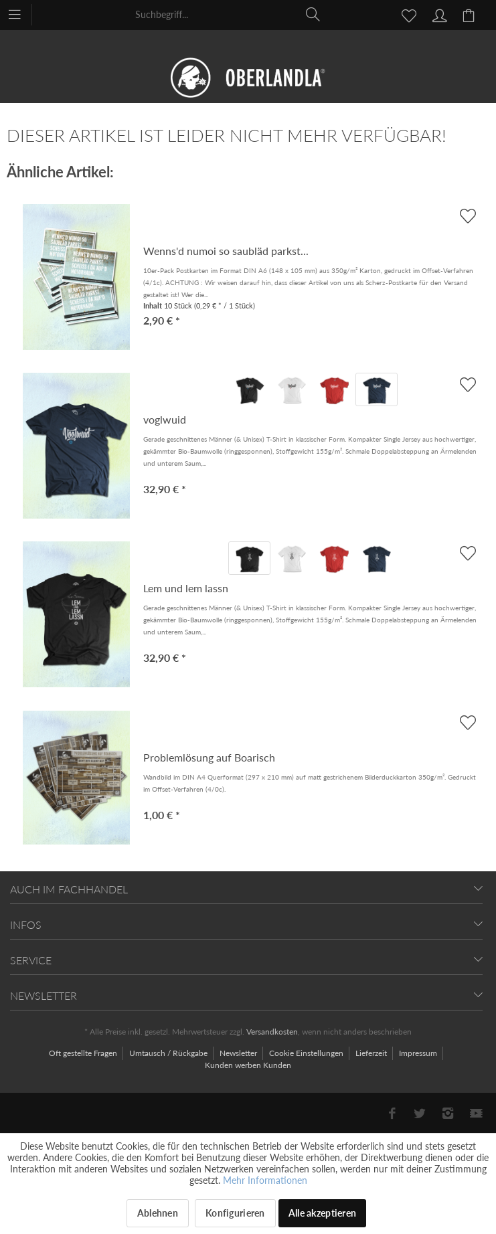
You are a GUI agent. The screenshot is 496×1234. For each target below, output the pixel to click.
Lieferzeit (372, 1053)
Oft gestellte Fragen (84, 1053)
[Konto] (437, 14)
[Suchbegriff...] (228, 14)
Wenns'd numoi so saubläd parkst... (226, 250)
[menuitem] (21, 13)
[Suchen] (313, 14)
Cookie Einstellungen (307, 1053)
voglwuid (164, 419)
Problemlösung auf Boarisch (209, 757)
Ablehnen (157, 1213)
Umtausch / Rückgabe (169, 1053)
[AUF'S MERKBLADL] (467, 384)
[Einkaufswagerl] (470, 14)
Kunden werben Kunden (248, 1065)
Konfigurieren (235, 1213)
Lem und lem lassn (185, 588)
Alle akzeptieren (322, 1213)
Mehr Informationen (265, 1180)
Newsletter (239, 1053)
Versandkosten (272, 1032)
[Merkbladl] (405, 14)
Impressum (419, 1053)
